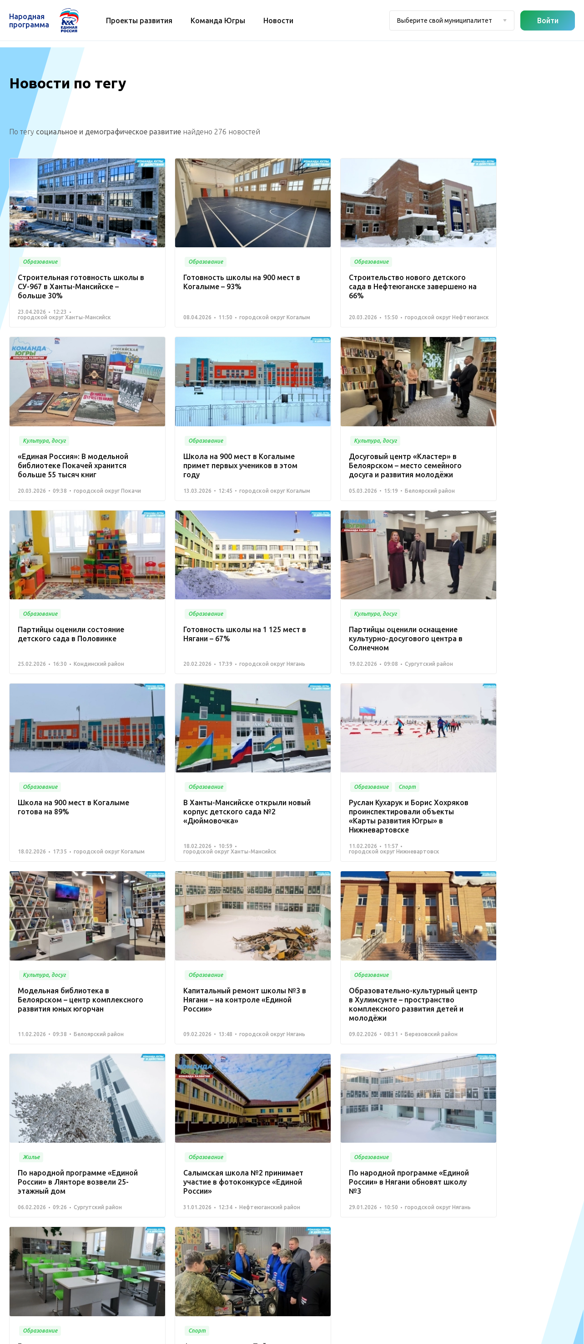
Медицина (262, 1121)
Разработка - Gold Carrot (539, 1332)
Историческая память (189, 1233)
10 (358, 1033)
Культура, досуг (270, 1135)
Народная (29, 20)
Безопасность (268, 1189)
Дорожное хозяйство (189, 1220)
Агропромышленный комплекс (203, 1274)
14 (424, 1033)
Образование (267, 1176)
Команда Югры (218, 20)
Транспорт (262, 1162)
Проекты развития (140, 20)
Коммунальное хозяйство (286, 1148)
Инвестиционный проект (194, 1261)
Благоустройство (273, 1107)
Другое (166, 1288)
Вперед (455, 1033)
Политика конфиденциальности (289, 1332)
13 (402, 1033)
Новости (279, 20)
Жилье (165, 1247)
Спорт (164, 1206)
